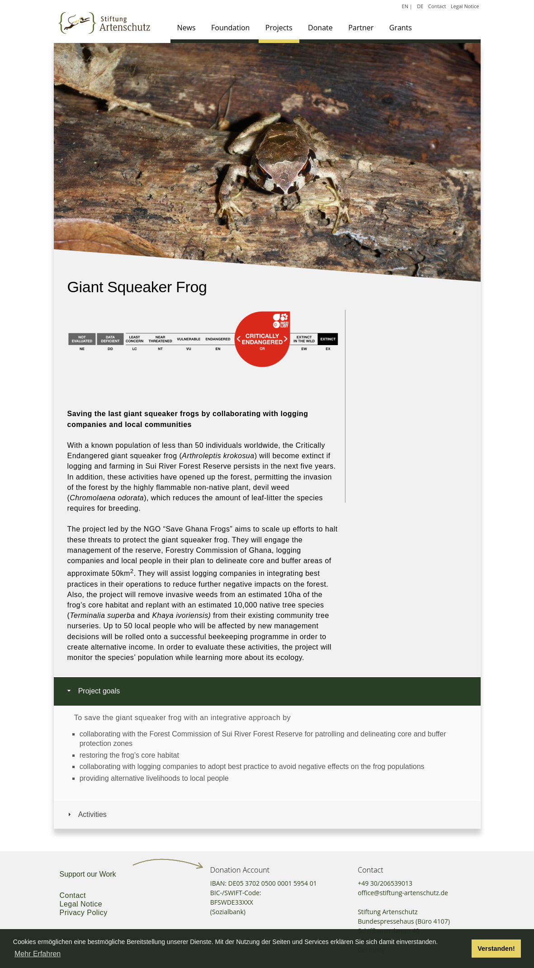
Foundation (230, 28)
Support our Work (88, 874)
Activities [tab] (86, 814)
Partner (360, 28)
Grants (400, 28)
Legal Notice (465, 6)
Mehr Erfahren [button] (37, 954)
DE (420, 6)
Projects (279, 28)
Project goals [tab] (93, 691)
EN (405, 6)
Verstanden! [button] (496, 948)
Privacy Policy (84, 912)
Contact (437, 6)
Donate (320, 28)
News (186, 28)
